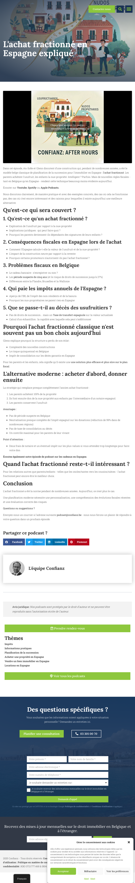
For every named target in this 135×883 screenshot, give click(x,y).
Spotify (32, 187)
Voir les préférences (117, 871)
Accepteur (63, 871)
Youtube (22, 187)
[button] (128, 842)
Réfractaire (90, 871)
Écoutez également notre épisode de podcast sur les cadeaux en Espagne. (45, 456)
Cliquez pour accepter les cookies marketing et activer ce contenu (67, 127)
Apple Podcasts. (50, 187)
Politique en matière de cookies (35, 864)
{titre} (86, 878)
